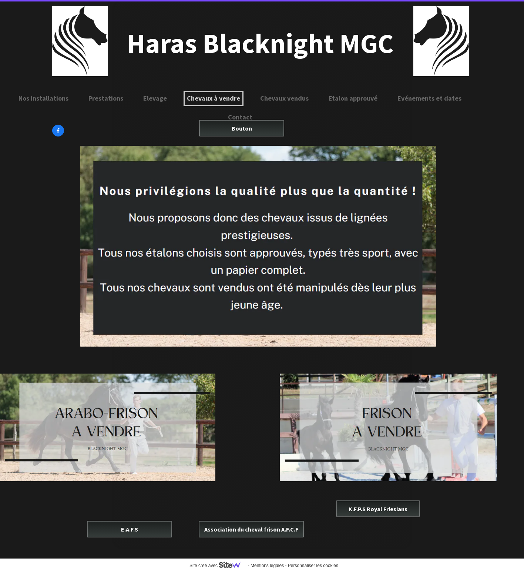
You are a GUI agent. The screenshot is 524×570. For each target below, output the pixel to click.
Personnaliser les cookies (313, 565)
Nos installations (43, 98)
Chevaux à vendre (213, 98)
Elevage (155, 98)
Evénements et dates (429, 98)
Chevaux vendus (284, 98)
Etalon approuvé (353, 98)
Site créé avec (217, 565)
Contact (240, 117)
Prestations (105, 98)
